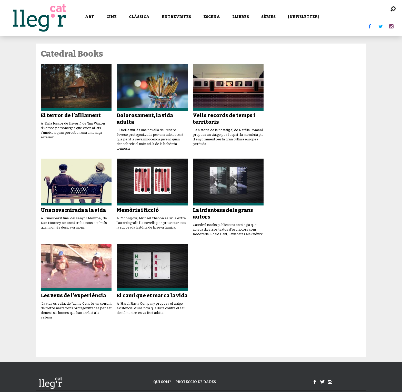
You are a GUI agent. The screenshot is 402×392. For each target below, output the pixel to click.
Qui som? (162, 382)
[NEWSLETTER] (303, 16)
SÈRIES (268, 16)
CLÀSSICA (139, 16)
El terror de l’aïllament (71, 115)
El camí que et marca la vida (152, 295)
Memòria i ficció (138, 210)
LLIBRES (240, 16)
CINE (111, 16)
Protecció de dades (195, 382)
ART (89, 16)
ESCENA (211, 16)
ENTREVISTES (176, 16)
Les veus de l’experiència (73, 295)
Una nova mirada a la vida (73, 210)
